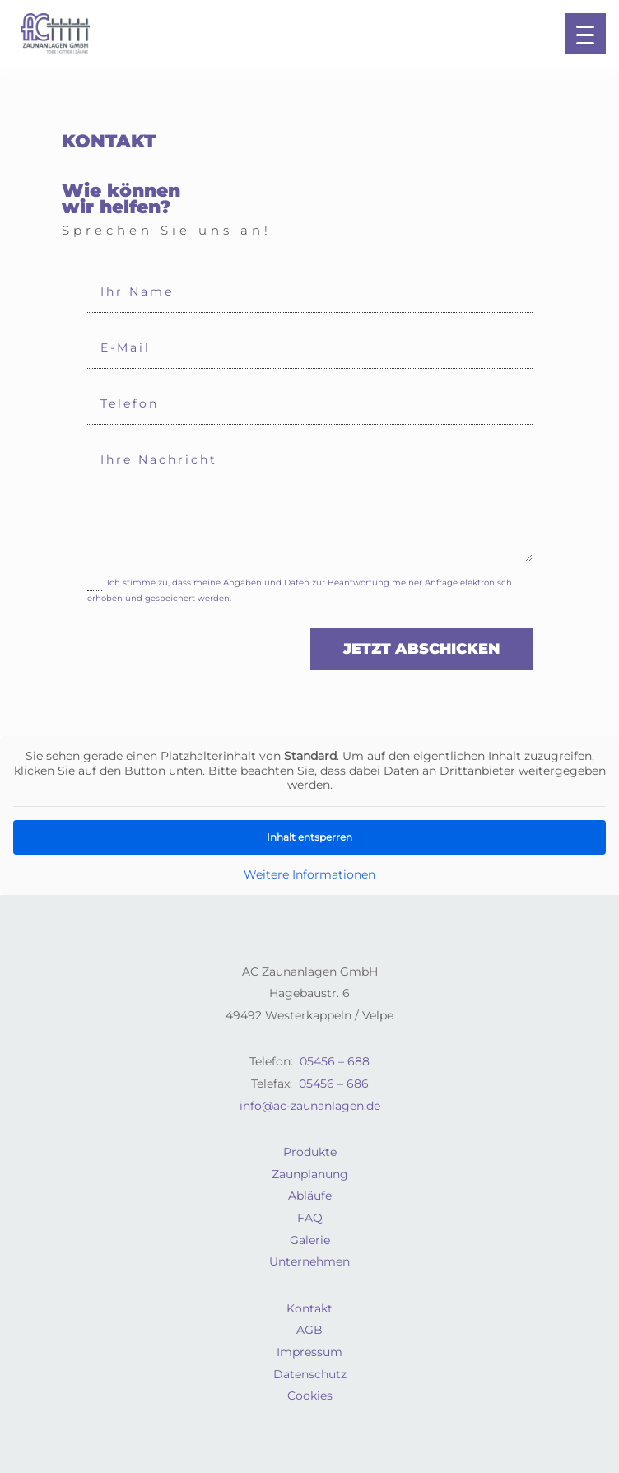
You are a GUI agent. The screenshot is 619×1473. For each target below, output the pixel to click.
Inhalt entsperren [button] (309, 836)
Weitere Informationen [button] (309, 874)
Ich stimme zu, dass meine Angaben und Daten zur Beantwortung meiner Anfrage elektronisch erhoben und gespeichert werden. (299, 590)
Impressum (309, 1352)
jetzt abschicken (421, 649)
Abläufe (310, 1195)
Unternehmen (309, 1261)
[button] (585, 33)
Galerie (310, 1240)
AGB (309, 1329)
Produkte (310, 1151)
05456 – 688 (335, 1061)
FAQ (310, 1217)
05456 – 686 (334, 1083)
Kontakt (309, 1308)
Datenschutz (310, 1374)
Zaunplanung (310, 1174)
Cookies (310, 1395)
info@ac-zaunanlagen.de (310, 1105)
